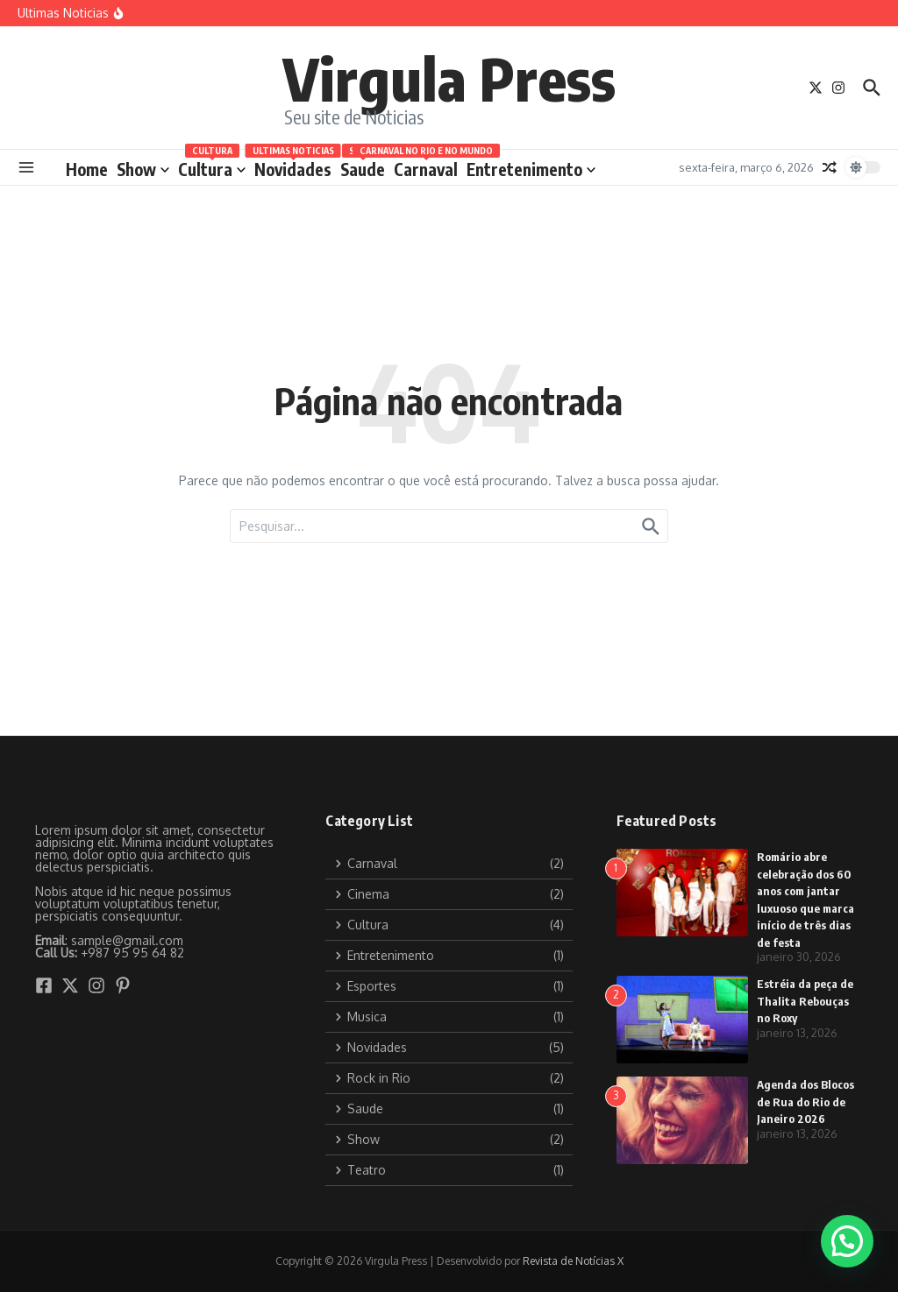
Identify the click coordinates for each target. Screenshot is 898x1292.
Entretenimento (531, 169)
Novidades (292, 166)
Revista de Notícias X (573, 1260)
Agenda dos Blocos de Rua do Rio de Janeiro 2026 (805, 1101)
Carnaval (426, 166)
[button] (847, 1241)
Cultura (212, 166)
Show (143, 169)
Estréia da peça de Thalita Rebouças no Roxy (805, 1001)
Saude (362, 166)
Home (87, 169)
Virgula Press (449, 78)
